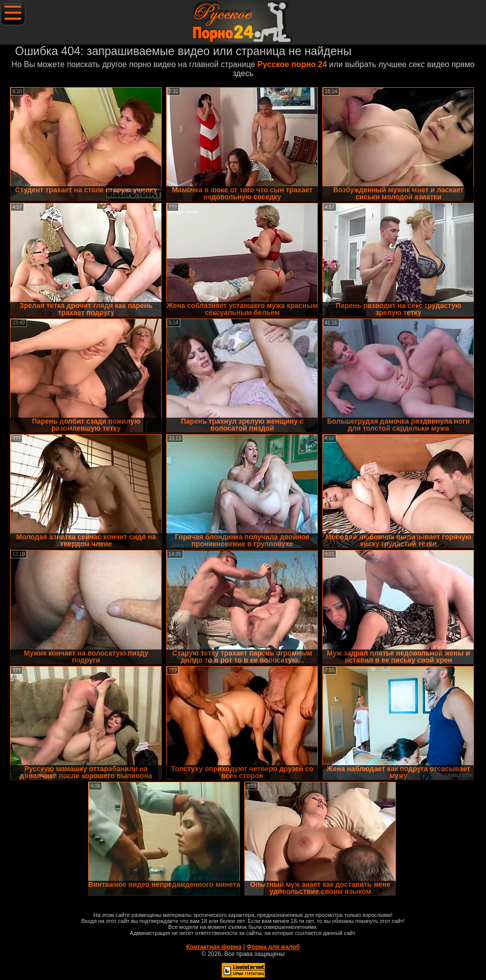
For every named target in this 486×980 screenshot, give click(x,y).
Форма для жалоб (273, 946)
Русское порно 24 (292, 64)
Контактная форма (214, 946)
